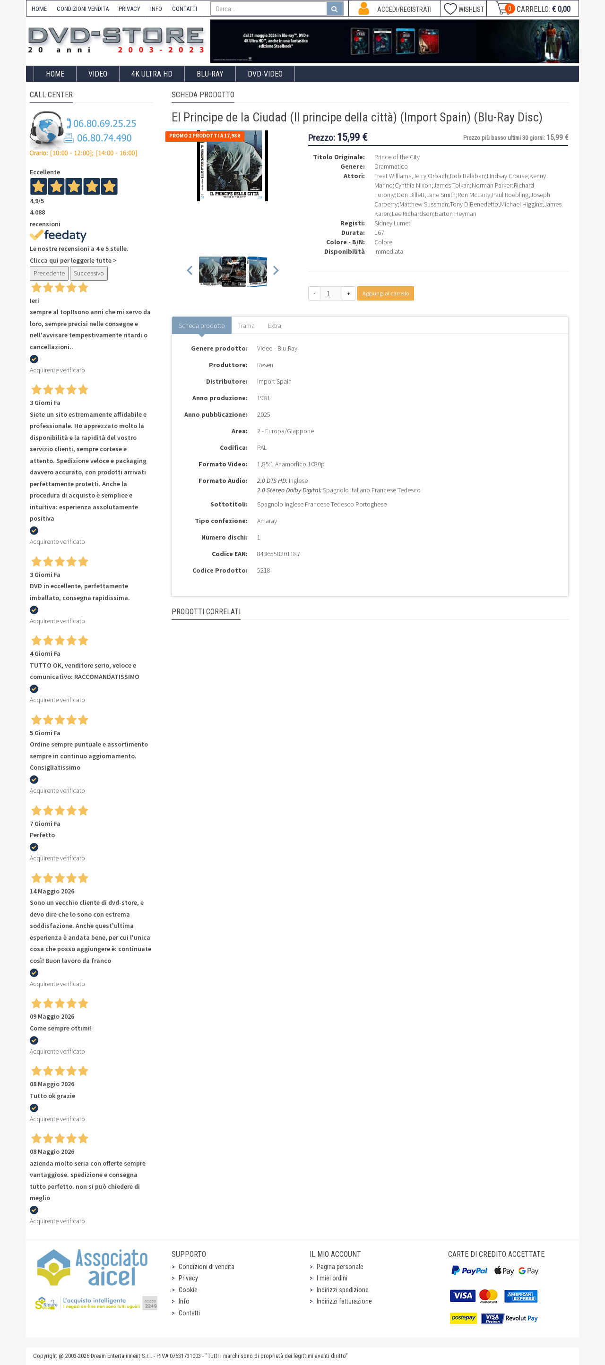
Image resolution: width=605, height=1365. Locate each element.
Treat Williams (392, 176)
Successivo (89, 273)
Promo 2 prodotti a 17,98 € (205, 135)
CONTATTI (184, 8)
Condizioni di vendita (206, 1267)
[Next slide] (275, 272)
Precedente (49, 273)
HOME (39, 8)
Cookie (188, 1290)
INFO (156, 8)
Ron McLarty (474, 194)
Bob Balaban (467, 176)
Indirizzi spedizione (343, 1290)
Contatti (189, 1313)
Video (97, 73)
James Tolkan (451, 185)
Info (184, 1301)
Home (55, 73)
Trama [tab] (246, 325)
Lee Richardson (412, 213)
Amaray (267, 520)
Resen (265, 365)
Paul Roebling (510, 194)
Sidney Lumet (392, 223)
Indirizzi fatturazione (344, 1301)
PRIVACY (129, 8)
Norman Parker (492, 185)
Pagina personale (340, 1267)
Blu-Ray (210, 73)
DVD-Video (265, 73)
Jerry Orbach (430, 176)
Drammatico (391, 166)
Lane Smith (441, 194)
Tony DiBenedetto (474, 204)
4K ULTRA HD (152, 73)
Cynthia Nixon (413, 185)
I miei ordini (332, 1278)
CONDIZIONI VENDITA (83, 8)
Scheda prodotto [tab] (202, 325)
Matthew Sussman (423, 204)
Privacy (188, 1278)
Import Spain (274, 381)
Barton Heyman (455, 213)
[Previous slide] (190, 272)
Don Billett (410, 194)
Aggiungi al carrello (386, 293)
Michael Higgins (521, 204)
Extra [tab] (274, 325)
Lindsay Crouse (507, 176)
